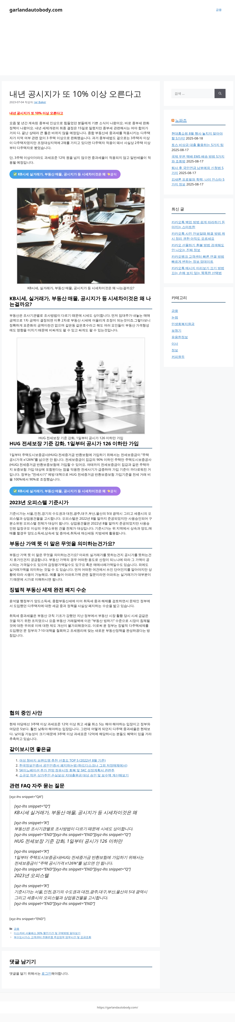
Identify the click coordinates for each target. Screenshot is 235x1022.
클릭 (65, 174)
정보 (175, 350)
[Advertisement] (117, 48)
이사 (175, 343)
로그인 (46, 973)
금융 (219, 10)
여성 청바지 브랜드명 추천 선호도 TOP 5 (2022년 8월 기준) (62, 760)
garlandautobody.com (36, 9)
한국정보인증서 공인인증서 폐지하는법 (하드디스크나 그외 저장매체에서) (73, 765)
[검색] (220, 93)
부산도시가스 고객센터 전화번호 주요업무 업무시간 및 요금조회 (52, 937)
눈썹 (175, 317)
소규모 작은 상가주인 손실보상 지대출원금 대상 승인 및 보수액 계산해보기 (74, 775)
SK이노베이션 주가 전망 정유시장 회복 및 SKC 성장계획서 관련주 (66, 770)
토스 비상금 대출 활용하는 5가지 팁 (198, 145)
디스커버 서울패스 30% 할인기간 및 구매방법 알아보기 (47, 933)
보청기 (176, 330)
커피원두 (178, 357)
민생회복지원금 (183, 324)
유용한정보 (180, 337)
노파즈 (181, 120)
